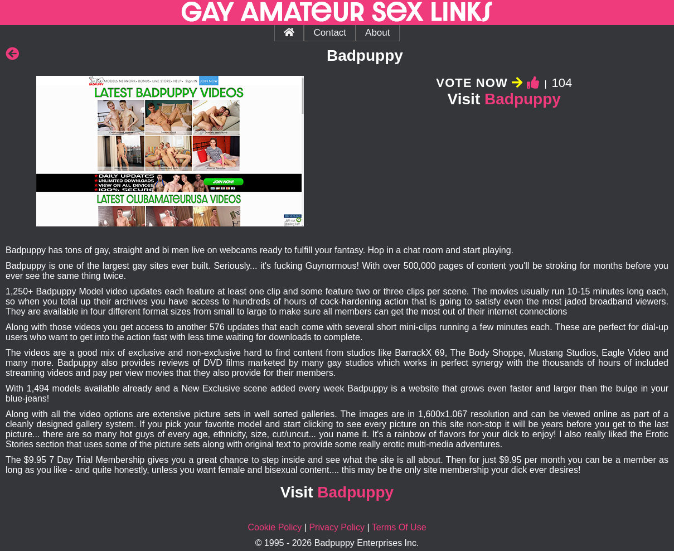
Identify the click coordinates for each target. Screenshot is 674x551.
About (377, 32)
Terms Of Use (399, 527)
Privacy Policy (337, 527)
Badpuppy (522, 99)
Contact (329, 32)
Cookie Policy (275, 527)
